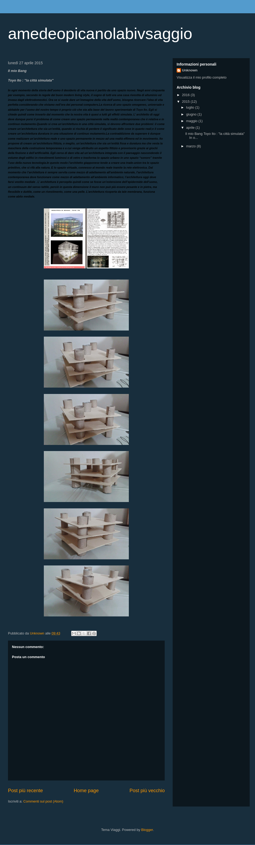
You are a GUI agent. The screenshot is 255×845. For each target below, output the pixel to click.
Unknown (190, 70)
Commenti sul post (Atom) (43, 801)
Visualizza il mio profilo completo (202, 77)
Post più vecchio (147, 790)
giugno (192, 114)
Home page (86, 790)
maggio (192, 121)
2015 (186, 102)
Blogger (147, 830)
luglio (190, 107)
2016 (186, 95)
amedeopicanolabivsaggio (100, 33)
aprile (191, 128)
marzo (191, 146)
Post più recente (25, 790)
